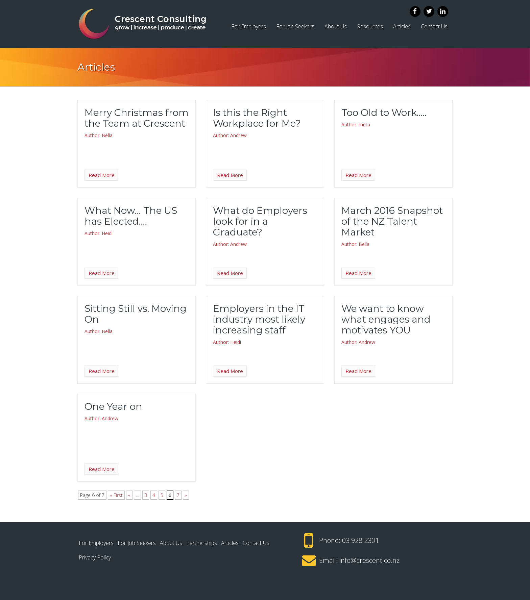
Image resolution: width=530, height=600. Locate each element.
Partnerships (201, 543)
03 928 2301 (360, 540)
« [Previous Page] (129, 495)
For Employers (248, 26)
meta (364, 124)
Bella (107, 135)
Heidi (107, 233)
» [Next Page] (186, 495)
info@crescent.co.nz (369, 560)
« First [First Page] (116, 495)
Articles (402, 26)
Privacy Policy (95, 557)
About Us (335, 26)
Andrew (238, 135)
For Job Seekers (295, 26)
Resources (370, 26)
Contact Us (434, 26)
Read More (102, 175)
